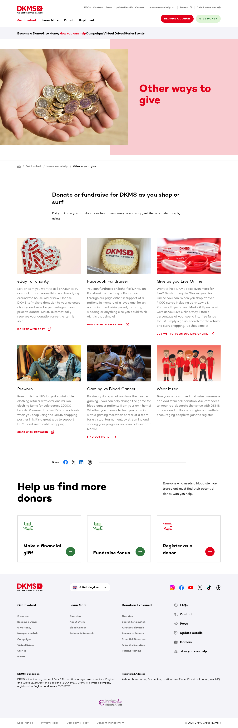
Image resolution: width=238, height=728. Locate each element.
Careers (140, 7)
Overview (23, 616)
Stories (129, 33)
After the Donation (133, 644)
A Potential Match (133, 627)
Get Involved (26, 20)
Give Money (51, 33)
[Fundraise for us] (140, 551)
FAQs (87, 7)
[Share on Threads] (89, 462)
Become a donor (177, 18)
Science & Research (82, 633)
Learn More (50, 20)
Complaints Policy (78, 722)
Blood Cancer (78, 627)
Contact (98, 7)
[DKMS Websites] (208, 7)
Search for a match (134, 621)
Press (109, 7)
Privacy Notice (50, 722)
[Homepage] (19, 166)
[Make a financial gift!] (70, 551)
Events (140, 33)
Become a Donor (29, 33)
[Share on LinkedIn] (81, 462)
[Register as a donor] (210, 551)
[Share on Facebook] (65, 462)
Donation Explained (79, 20)
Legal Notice (25, 722)
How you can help (73, 33)
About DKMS (77, 621)
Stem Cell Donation (134, 639)
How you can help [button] (162, 7)
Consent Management (110, 722)
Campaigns (94, 33)
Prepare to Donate (133, 633)
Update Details (124, 7)
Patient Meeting (131, 650)
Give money (208, 18)
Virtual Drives (113, 33)
